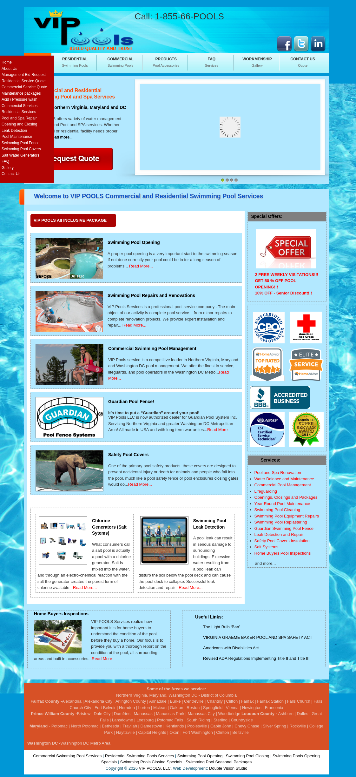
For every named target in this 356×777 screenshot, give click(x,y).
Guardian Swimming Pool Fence (283, 528)
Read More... (141, 266)
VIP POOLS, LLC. (155, 768)
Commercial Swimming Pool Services (67, 755)
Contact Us (11, 174)
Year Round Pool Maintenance (282, 503)
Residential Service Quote (24, 81)
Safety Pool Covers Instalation (282, 540)
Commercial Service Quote (24, 87)
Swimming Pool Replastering (280, 522)
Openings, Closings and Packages (286, 497)
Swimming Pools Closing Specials (151, 762)
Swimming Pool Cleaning (277, 509)
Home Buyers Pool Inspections (282, 553)
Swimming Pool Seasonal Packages (219, 762)
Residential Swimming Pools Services (139, 755)
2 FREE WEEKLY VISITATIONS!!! (287, 274)
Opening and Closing (19, 124)
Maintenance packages (21, 93)
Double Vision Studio (228, 768)
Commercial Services (19, 106)
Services (211, 61)
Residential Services (19, 112)
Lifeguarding (265, 491)
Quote (302, 61)
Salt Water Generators (20, 155)
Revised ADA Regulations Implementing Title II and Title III (256, 658)
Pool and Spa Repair (19, 118)
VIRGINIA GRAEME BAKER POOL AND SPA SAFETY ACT (257, 637)
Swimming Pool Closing (247, 755)
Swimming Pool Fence (20, 143)
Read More (217, 429)
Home (7, 62)
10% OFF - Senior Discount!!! (283, 293)
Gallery (257, 61)
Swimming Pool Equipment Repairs (286, 516)
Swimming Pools (75, 61)
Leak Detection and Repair (278, 534)
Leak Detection (14, 130)
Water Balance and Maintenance (284, 478)
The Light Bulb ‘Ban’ (221, 627)
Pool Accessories (166, 61)
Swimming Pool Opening (199, 755)
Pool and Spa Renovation (277, 472)
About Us (9, 68)
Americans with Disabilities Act (231, 647)
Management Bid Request (24, 74)
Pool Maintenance (17, 136)
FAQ (5, 161)
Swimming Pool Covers (21, 149)
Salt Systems (266, 546)
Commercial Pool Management (282, 485)
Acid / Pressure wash (19, 99)
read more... (62, 137)
